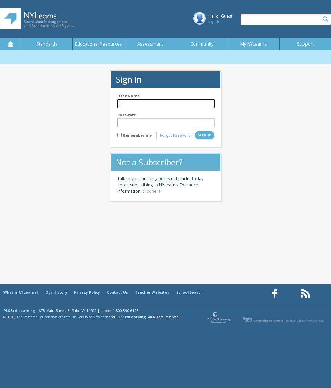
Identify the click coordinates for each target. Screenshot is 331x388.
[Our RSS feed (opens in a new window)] (305, 293)
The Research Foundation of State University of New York (62, 316)
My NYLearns (253, 44)
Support (305, 44)
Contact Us (117, 292)
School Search (189, 292)
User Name (128, 95)
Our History (56, 292)
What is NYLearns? (20, 292)
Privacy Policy (87, 292)
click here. (152, 191)
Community (201, 44)
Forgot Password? (176, 135)
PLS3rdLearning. (131, 316)
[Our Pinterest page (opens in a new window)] (290, 293)
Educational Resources (98, 44)
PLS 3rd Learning (19, 310)
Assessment (150, 44)
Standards (47, 44)
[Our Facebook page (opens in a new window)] (274, 293)
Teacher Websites (152, 292)
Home (10, 44)
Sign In (214, 21)
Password (127, 114)
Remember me (137, 135)
